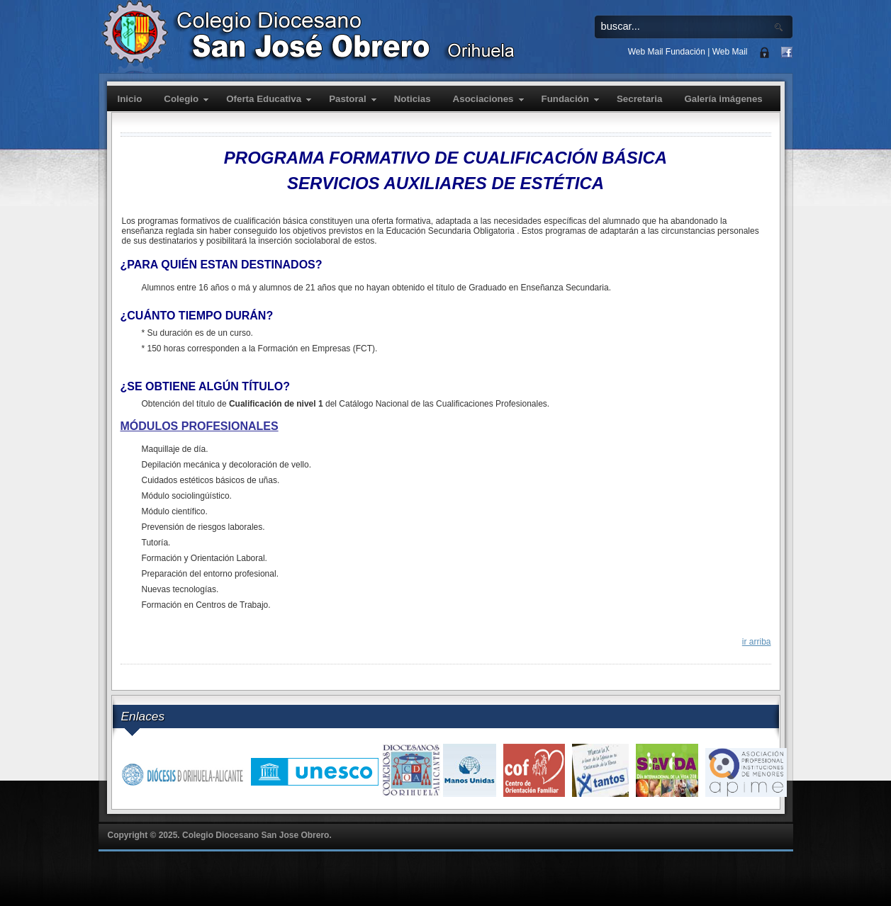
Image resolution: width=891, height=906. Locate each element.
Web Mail (730, 52)
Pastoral (347, 99)
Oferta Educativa (263, 99)
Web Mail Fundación (666, 52)
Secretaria (639, 99)
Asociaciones (483, 99)
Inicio (130, 99)
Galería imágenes (723, 99)
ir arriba (756, 642)
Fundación (565, 99)
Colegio (181, 99)
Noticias (412, 99)
